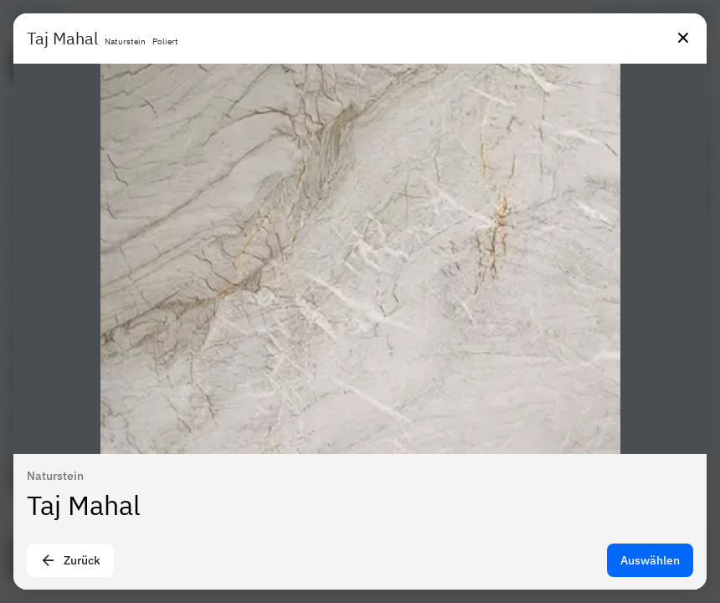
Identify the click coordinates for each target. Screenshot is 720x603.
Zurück (70, 560)
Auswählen (650, 560)
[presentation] (360, 301)
